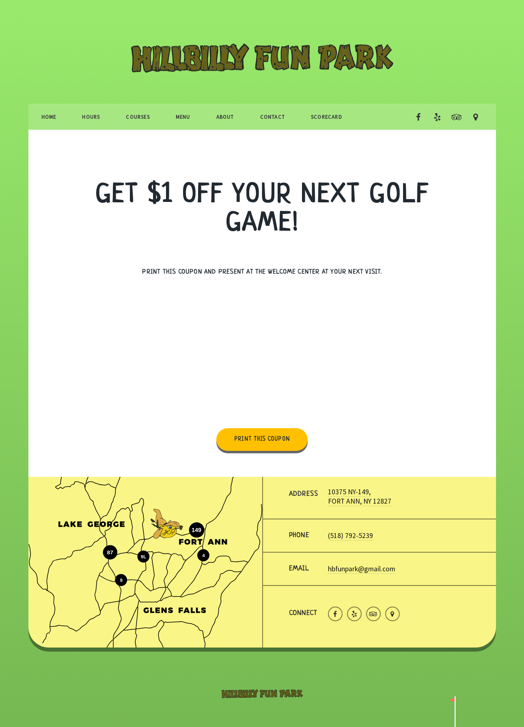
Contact (272, 117)
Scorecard (326, 117)
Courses (137, 117)
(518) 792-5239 (350, 535)
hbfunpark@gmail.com (361, 568)
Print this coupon (261, 439)
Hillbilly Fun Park (262, 72)
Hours (91, 117)
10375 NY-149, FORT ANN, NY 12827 (359, 496)
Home (48, 117)
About (225, 117)
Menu (183, 117)
